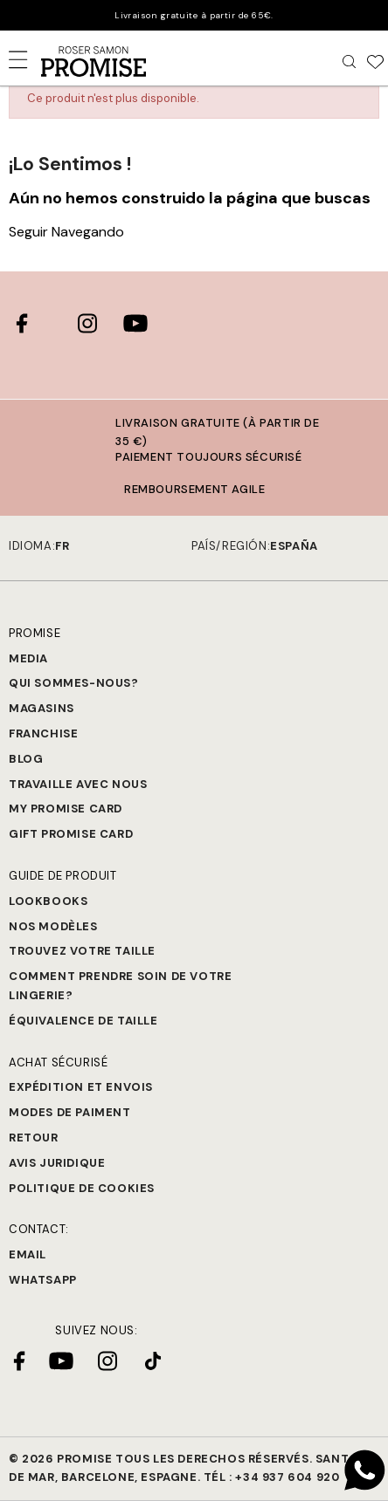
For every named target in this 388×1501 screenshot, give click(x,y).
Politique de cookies (82, 1188)
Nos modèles (53, 926)
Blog (26, 758)
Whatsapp (43, 1279)
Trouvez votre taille (82, 950)
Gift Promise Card (71, 833)
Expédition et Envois (81, 1086)
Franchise (43, 733)
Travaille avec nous (78, 784)
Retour (34, 1137)
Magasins (41, 708)
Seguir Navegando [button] (66, 232)
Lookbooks (48, 901)
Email (27, 1254)
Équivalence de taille (83, 1020)
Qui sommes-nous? (74, 682)
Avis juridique (57, 1162)
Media (28, 658)
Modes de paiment (70, 1112)
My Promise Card (65, 808)
